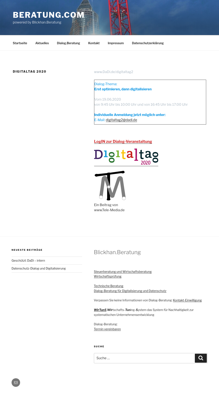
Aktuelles (42, 43)
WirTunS (100, 310)
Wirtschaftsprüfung (107, 276)
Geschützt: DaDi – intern (28, 260)
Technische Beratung (108, 286)
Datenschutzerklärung (148, 43)
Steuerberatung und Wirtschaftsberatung (123, 271)
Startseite (20, 43)
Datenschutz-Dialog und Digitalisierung (39, 268)
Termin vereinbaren (107, 329)
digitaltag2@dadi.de (121, 120)
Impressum (116, 43)
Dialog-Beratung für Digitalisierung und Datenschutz (130, 291)
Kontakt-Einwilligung (187, 300)
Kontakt (94, 43)
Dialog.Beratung (68, 43)
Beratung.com (49, 15)
